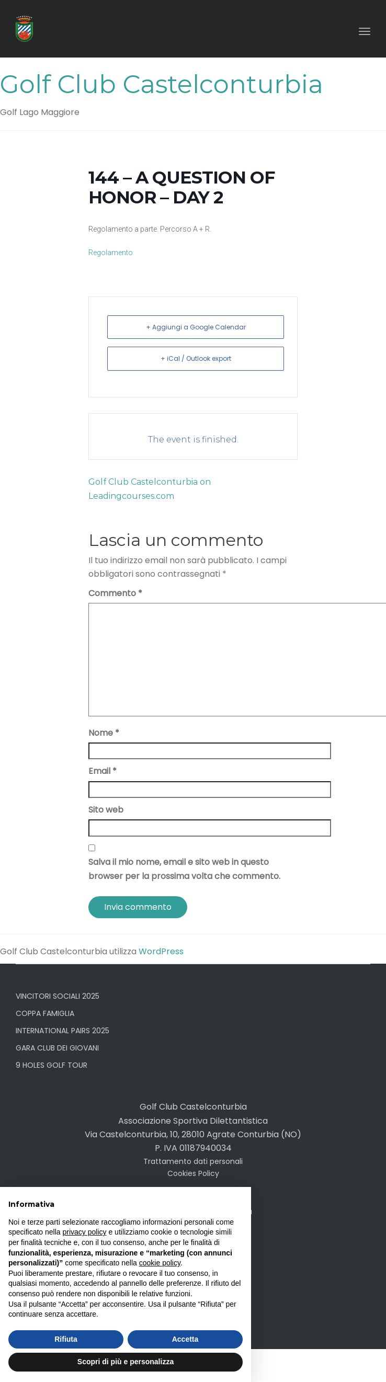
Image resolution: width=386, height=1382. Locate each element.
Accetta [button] (185, 1339)
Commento (115, 593)
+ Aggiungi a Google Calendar (196, 327)
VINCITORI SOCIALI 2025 (57, 996)
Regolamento (110, 252)
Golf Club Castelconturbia (161, 84)
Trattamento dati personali (193, 1161)
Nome (103, 733)
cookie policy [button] (159, 1263)
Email (102, 771)
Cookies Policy (193, 1173)
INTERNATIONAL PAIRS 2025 (62, 1030)
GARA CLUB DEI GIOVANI (57, 1048)
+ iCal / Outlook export (196, 358)
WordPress (161, 951)
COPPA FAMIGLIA (45, 1013)
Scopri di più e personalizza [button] (125, 1361)
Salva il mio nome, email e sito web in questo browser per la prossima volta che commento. (184, 869)
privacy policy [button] (85, 1232)
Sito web (105, 810)
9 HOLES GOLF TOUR (51, 1065)
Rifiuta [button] (65, 1339)
